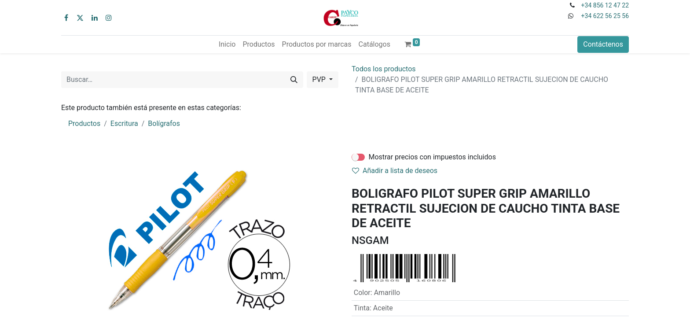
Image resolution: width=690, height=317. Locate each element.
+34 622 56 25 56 (605, 15)
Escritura (124, 123)
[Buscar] (294, 79)
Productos (84, 123)
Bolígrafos (164, 123)
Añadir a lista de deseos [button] (394, 170)
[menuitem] (227, 44)
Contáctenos (603, 44)
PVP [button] (319, 79)
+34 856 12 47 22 (605, 5)
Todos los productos (384, 69)
